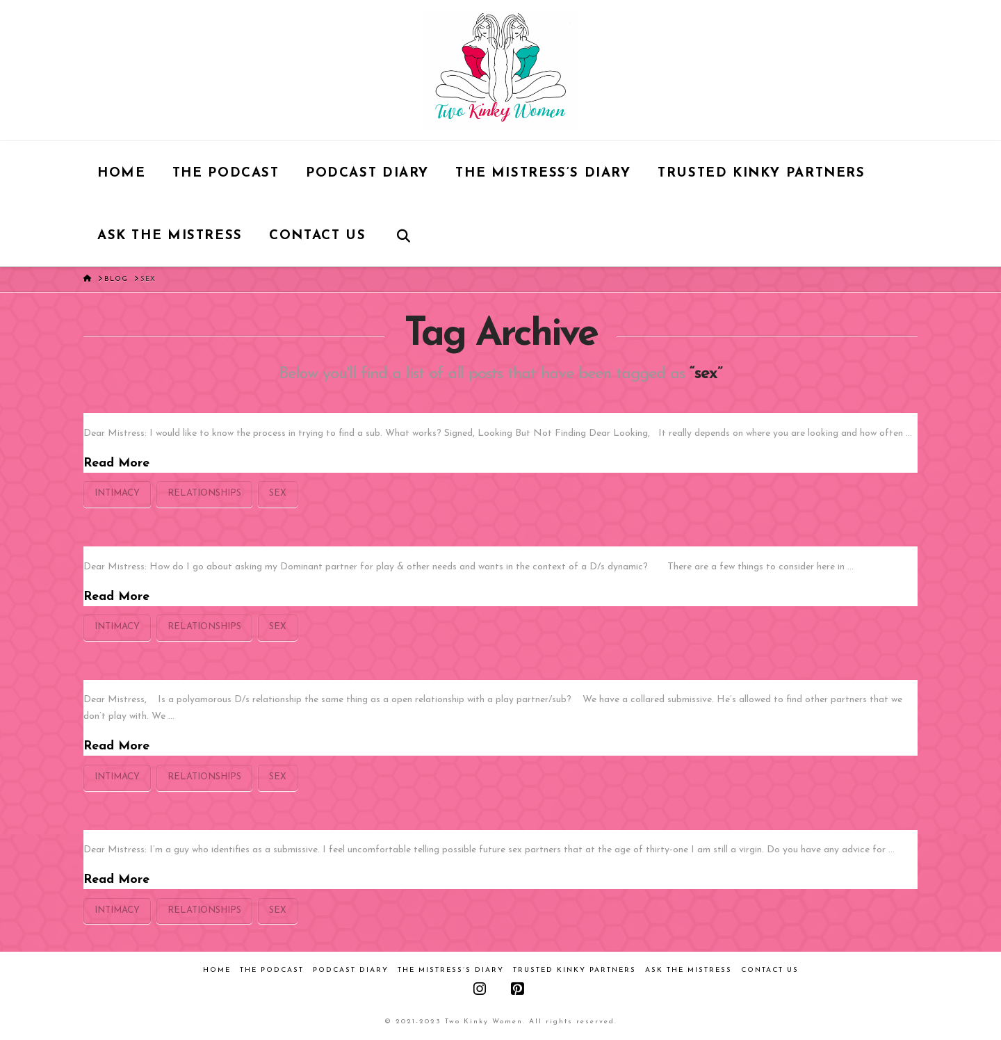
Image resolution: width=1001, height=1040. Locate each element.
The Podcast (272, 970)
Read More (116, 463)
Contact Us (770, 970)
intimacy (117, 493)
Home (217, 970)
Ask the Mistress (688, 970)
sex (277, 493)
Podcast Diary (351, 970)
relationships (204, 493)
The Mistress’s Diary (451, 970)
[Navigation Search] (403, 235)
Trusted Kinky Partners (574, 970)
